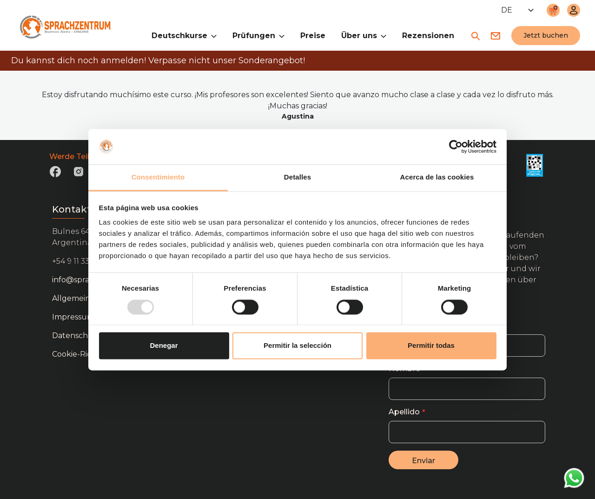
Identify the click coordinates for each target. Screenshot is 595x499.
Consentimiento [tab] (158, 177)
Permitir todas (431, 346)
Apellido (404, 411)
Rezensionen (428, 35)
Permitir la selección (297, 346)
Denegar (164, 346)
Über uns (363, 35)
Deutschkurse (184, 35)
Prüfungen (258, 35)
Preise (312, 35)
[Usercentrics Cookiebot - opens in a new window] (455, 146)
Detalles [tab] (297, 177)
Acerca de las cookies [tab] (437, 177)
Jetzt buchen (545, 35)
